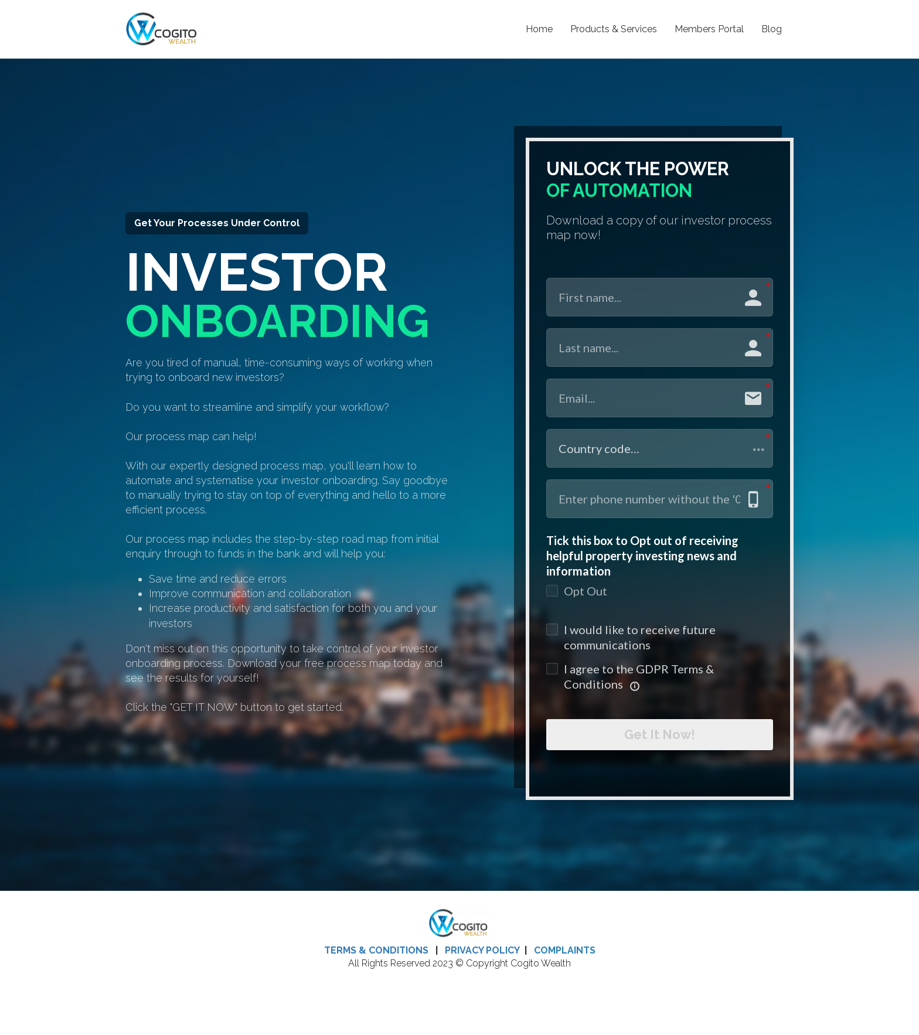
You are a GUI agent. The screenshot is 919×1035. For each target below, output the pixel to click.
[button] (660, 448)
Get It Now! (659, 738)
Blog (771, 29)
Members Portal (709, 29)
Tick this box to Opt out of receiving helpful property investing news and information (642, 555)
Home (539, 29)
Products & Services (613, 29)
